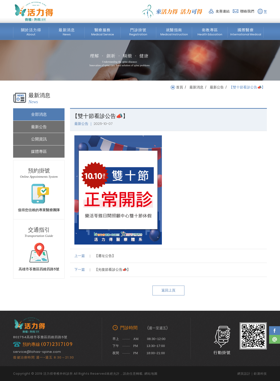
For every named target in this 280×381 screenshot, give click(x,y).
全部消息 (39, 114)
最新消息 (196, 87)
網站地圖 (151, 373)
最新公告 (217, 87)
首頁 (179, 87)
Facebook (274, 330)
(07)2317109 (57, 344)
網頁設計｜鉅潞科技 (252, 373)
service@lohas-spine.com (37, 351)
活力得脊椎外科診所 (34, 11)
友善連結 (223, 11)
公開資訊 (39, 139)
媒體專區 (39, 151)
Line (274, 339)
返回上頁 (168, 290)
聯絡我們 (247, 11)
